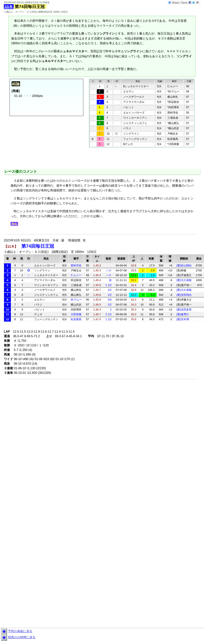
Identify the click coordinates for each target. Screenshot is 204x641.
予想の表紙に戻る (16, 631)
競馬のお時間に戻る (17, 637)
